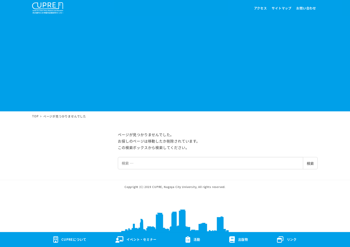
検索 (310, 163)
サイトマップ (282, 8)
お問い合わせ (306, 8)
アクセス (260, 8)
